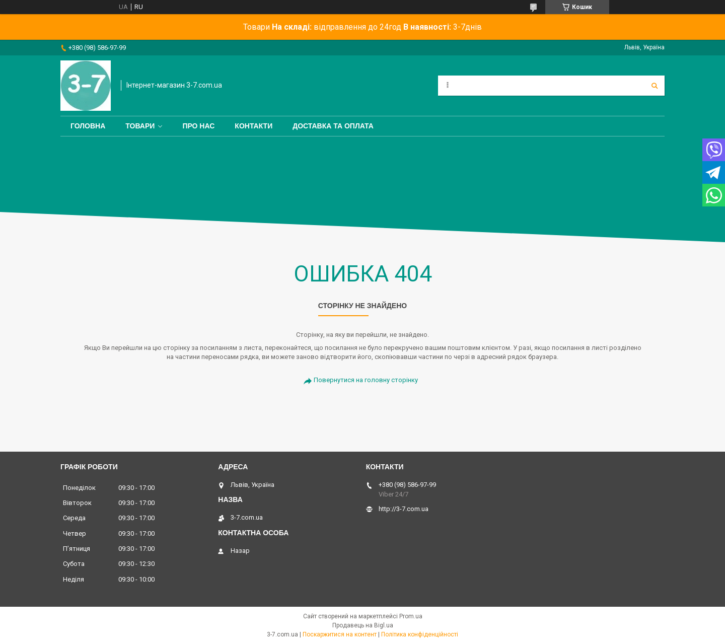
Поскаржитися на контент (340, 634)
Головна (87, 126)
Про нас (198, 126)
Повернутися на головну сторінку (366, 380)
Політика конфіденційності (419, 634)
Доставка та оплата (333, 126)
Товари (140, 126)
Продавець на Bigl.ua (362, 625)
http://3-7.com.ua (403, 509)
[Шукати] (654, 86)
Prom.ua (410, 616)
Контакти (253, 126)
